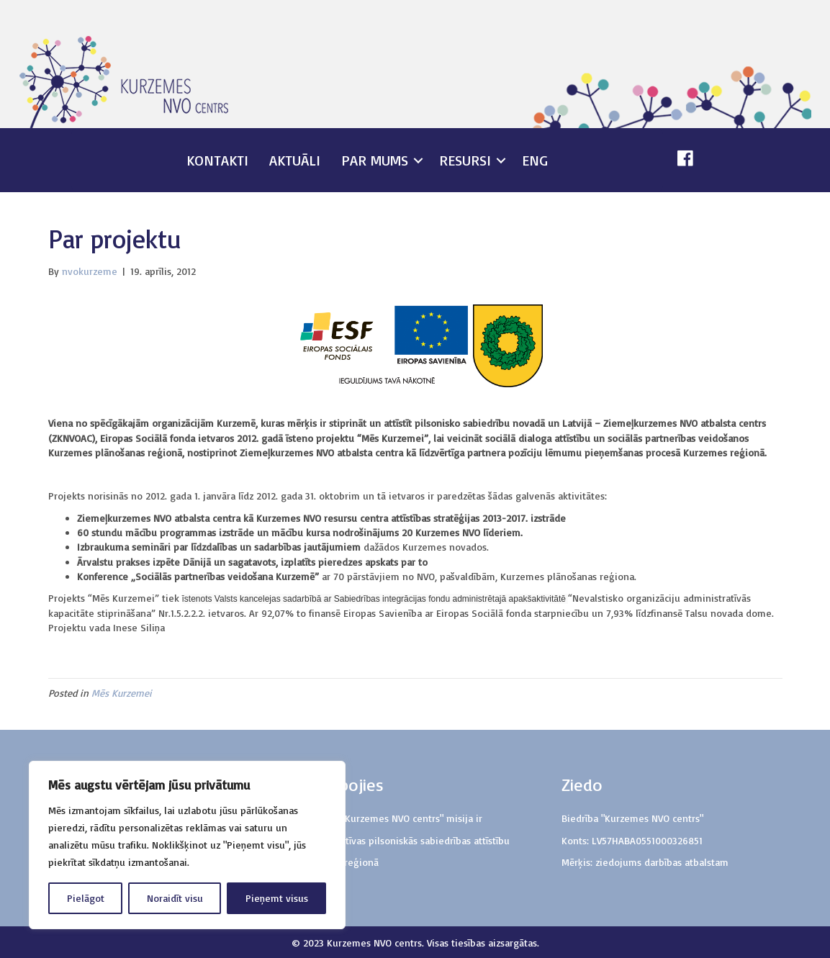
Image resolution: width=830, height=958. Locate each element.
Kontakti (217, 160)
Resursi (465, 160)
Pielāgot (85, 898)
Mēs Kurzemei (121, 693)
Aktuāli (294, 160)
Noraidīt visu (175, 898)
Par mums (374, 160)
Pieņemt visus (276, 898)
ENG (535, 160)
